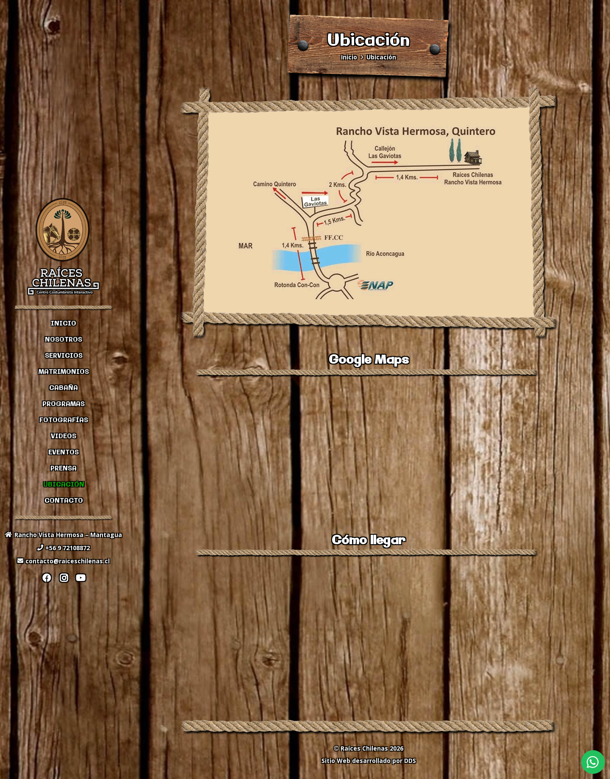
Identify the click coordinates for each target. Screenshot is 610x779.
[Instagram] (63, 578)
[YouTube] (80, 578)
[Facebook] (46, 578)
